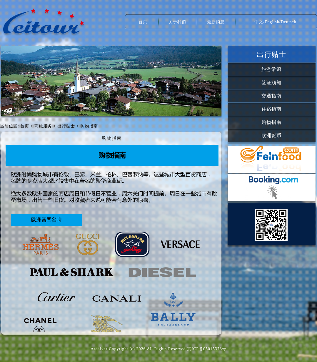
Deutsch (288, 22)
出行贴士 (66, 126)
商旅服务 (43, 126)
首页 (143, 22)
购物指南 (271, 122)
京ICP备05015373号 (206, 349)
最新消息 (216, 22)
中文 (258, 22)
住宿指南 (271, 109)
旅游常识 (271, 69)
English (272, 22)
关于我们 (177, 22)
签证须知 (271, 82)
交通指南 (271, 95)
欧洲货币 (271, 135)
